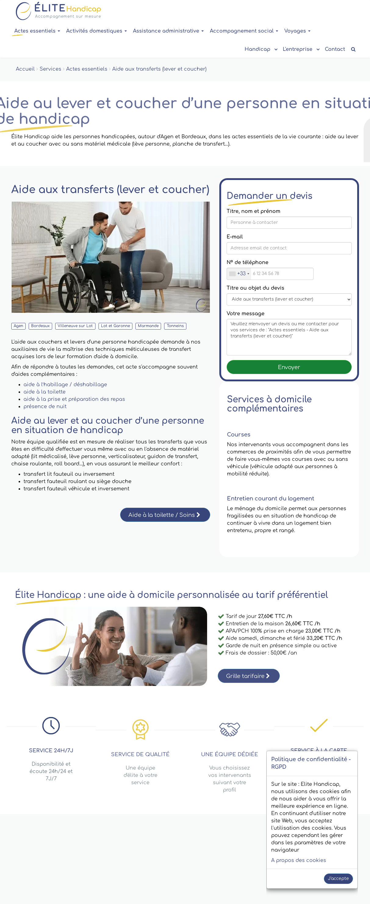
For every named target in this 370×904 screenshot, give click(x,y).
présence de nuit (44, 406)
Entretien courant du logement (270, 499)
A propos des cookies (298, 860)
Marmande (148, 326)
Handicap (261, 49)
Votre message (245, 313)
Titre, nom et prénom (253, 211)
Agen (18, 326)
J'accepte (338, 878)
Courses (238, 435)
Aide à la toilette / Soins (164, 515)
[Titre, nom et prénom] (289, 223)
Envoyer (289, 367)
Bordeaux (40, 326)
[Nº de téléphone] (270, 274)
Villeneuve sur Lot (75, 326)
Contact (335, 49)
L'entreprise (301, 49)
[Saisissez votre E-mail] (289, 248)
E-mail (235, 237)
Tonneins (175, 326)
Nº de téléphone (247, 262)
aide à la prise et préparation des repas (74, 399)
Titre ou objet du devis (255, 288)
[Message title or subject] (289, 299)
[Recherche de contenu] (353, 49)
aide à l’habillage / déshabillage (65, 384)
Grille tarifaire (248, 676)
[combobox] (239, 274)
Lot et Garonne (115, 326)
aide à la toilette (44, 392)
